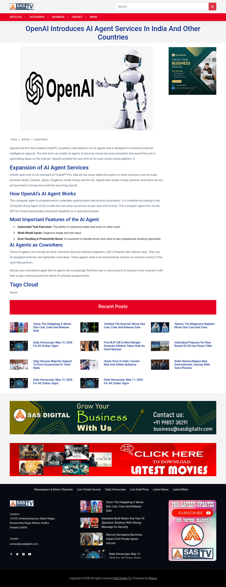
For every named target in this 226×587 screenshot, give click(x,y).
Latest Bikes (180, 489)
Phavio (152, 578)
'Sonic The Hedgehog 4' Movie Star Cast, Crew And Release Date (124, 506)
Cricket (77, 17)
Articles (16, 17)
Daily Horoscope (115, 489)
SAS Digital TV (122, 578)
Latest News (41, 139)
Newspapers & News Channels (53, 489)
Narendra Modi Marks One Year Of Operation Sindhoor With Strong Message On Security (123, 523)
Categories (37, 17)
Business (58, 17)
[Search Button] (212, 6)
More (93, 17)
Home (14, 139)
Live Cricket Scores (89, 489)
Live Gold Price (139, 489)
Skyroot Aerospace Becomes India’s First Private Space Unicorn (124, 539)
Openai (13, 292)
